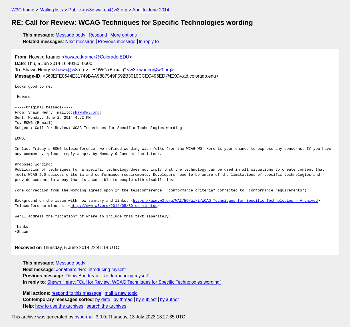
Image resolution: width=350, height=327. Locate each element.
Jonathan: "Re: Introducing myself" (91, 269)
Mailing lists (51, 9)
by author (169, 299)
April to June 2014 (150, 9)
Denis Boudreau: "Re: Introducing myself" (107, 275)
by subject (146, 299)
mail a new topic (121, 293)
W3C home (22, 9)
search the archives (106, 306)
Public (74, 9)
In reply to (149, 41)
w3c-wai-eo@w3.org (106, 9)
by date (102, 299)
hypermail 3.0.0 (90, 316)
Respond (98, 35)
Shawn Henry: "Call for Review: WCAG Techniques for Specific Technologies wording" (134, 282)
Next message (79, 41)
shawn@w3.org (70, 69)
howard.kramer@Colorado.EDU (97, 56)
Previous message (117, 41)
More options (123, 35)
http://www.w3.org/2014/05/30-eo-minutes (114, 206)
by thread (123, 299)
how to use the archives (59, 306)
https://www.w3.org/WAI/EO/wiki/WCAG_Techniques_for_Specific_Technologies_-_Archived (225, 200)
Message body (70, 35)
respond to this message (76, 293)
